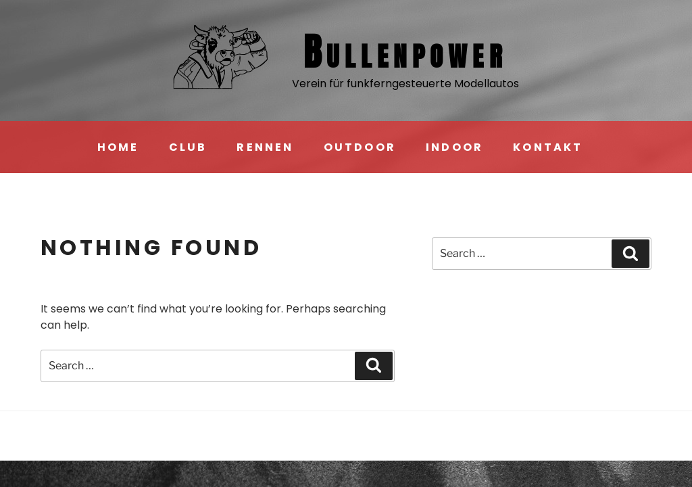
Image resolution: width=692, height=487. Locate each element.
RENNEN (265, 147)
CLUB (188, 147)
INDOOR (454, 147)
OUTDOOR (360, 147)
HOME (118, 147)
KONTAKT (548, 147)
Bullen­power (405, 52)
